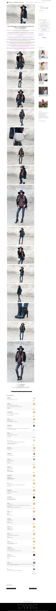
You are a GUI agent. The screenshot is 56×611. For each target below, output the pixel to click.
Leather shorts (44, 114)
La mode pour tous (9, 547)
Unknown (8, 503)
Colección (42, 112)
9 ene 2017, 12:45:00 (9, 440)
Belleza (40, 112)
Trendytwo (8, 403)
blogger (40, 117)
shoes (48, 117)
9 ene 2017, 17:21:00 (9, 467)
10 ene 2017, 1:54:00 (9, 534)
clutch (42, 117)
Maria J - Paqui (9, 554)
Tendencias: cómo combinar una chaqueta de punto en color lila (44, 96)
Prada (45, 116)
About (40, 2)
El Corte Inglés (19, 391)
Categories (31, 2)
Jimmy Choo (40, 114)
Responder (34, 400)
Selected (28, 391)
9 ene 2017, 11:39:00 (9, 412)
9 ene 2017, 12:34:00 (9, 433)
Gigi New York (27, 387)
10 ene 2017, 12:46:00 (10, 555)
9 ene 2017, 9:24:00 (9, 398)
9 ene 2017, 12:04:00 (9, 419)
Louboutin (44, 115)
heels (43, 117)
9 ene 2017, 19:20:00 (9, 497)
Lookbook (36, 2)
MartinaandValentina (9, 425)
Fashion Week (40, 113)
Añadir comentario (34, 573)
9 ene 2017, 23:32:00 (9, 527)
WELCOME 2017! (12, 471)
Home (27, 2)
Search (42, 0)
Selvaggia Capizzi (9, 453)
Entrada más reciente (11, 588)
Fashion (48, 112)
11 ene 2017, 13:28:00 (10, 569)
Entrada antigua (33, 588)
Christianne (8, 526)
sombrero (31, 391)
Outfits (44, 116)
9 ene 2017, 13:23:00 (9, 448)
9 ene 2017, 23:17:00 (9, 519)
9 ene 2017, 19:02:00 (9, 483)
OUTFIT (25, 391)
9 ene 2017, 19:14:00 (9, 490)
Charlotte (8, 562)
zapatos (40, 118)
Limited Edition (40, 115)
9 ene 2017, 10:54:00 (9, 404)
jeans (22, 391)
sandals (46, 117)
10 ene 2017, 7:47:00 (9, 548)
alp (7, 568)
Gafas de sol (44, 113)
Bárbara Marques (9, 447)
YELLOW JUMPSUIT (41, 70)
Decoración (45, 112)
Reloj (47, 116)
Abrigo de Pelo (13, 391)
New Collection (41, 116)
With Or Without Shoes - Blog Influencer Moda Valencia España (18, 610)
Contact (43, 2)
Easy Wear (23, 385)
